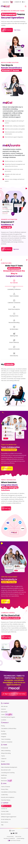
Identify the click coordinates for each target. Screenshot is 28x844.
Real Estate (6, 781)
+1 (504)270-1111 (17, 2)
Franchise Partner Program (8, 717)
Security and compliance (7, 797)
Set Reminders (14, 328)
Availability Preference (14, 288)
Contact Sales (5, 811)
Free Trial (17, 30)
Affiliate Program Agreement (8, 816)
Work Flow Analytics (14, 308)
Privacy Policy (4, 789)
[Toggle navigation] (25, 6)
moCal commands (14, 348)
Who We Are (4, 706)
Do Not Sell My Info (6, 819)
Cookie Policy (4, 794)
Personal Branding (14, 321)
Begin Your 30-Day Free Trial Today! (14, 694)
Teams (3, 756)
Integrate (3, 736)
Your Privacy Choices (14, 840)
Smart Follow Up (14, 341)
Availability (4, 734)
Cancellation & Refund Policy (8, 728)
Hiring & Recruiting (6, 753)
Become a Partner (6, 814)
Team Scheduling (5, 739)
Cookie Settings (20, 838)
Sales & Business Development (9, 767)
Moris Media (4, 712)
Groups (3, 761)
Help (2, 825)
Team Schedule (14, 295)
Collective (3, 758)
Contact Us (4, 808)
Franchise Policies (5, 800)
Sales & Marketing (5, 750)
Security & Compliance (9, 838)
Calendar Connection (14, 301)
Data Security (14, 354)
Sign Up (16, 249)
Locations (3, 720)
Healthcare (4, 775)
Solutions (3, 709)
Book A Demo (4, 822)
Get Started (6, 30)
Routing (3, 731)
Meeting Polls (14, 335)
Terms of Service (5, 786)
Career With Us (6, 2)
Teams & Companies (6, 742)
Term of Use (18, 836)
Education (3, 778)
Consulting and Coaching (7, 772)
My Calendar (14, 282)
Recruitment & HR (5, 770)
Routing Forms (14, 315)
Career (7, 714)
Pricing (3, 726)
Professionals (4, 748)
